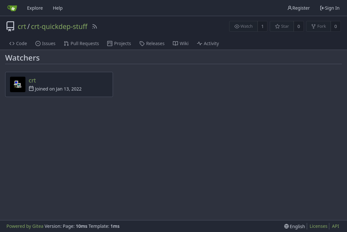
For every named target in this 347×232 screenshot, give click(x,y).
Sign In (330, 8)
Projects (119, 43)
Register (298, 8)
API (335, 226)
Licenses (319, 226)
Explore (35, 8)
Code (18, 43)
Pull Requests (81, 43)
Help (58, 8)
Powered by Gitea (24, 226)
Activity (208, 43)
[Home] (12, 8)
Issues (45, 43)
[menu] (294, 226)
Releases (151, 43)
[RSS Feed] (95, 26)
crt (22, 26)
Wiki (181, 43)
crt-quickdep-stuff (59, 26)
